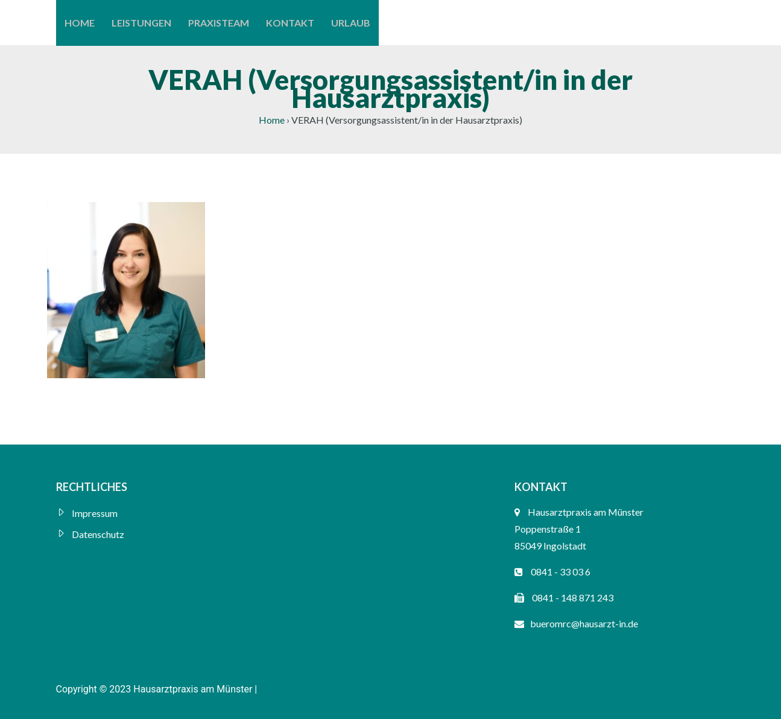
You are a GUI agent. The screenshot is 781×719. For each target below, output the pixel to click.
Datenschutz (98, 534)
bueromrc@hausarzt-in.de (584, 623)
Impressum (95, 513)
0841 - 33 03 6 (560, 571)
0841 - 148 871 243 (572, 597)
